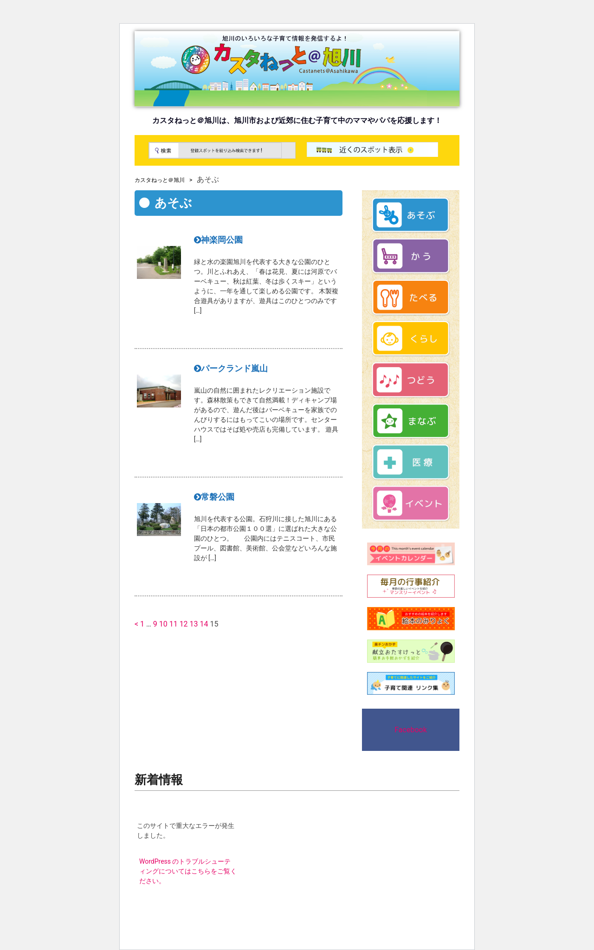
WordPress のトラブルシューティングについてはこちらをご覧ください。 (188, 871)
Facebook (410, 729)
